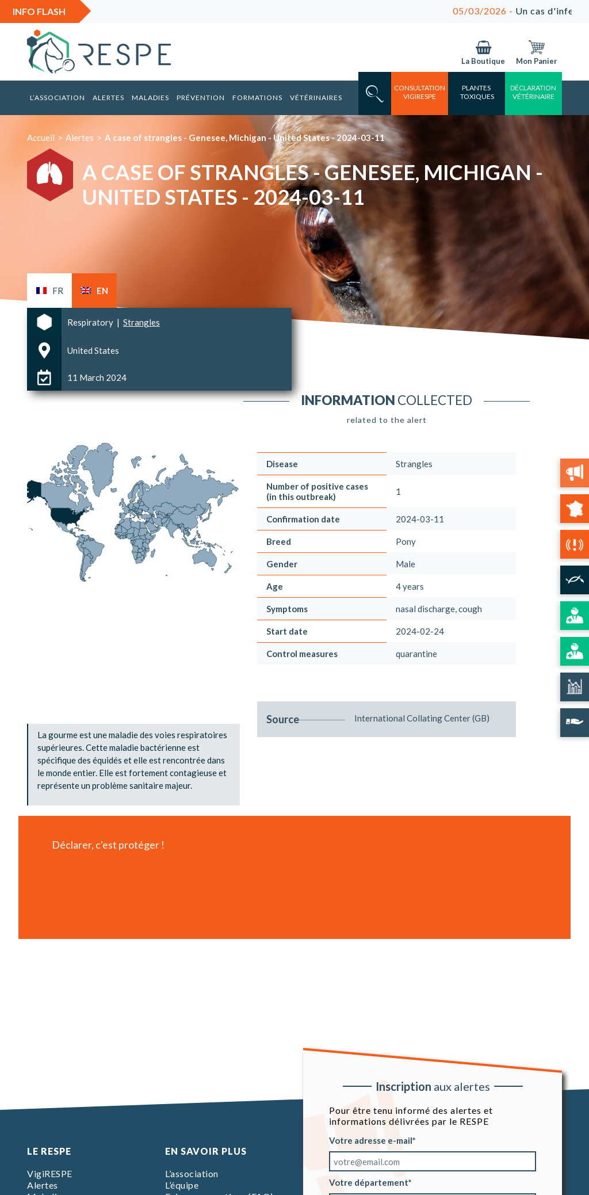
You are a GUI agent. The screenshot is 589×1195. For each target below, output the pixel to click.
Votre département (368, 1182)
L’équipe (181, 1184)
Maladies (150, 97)
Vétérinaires (316, 97)
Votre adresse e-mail (370, 1140)
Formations (257, 97)
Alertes (108, 97)
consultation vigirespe (419, 92)
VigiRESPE (49, 1173)
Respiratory (91, 322)
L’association (57, 97)
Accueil (41, 137)
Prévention (201, 97)
